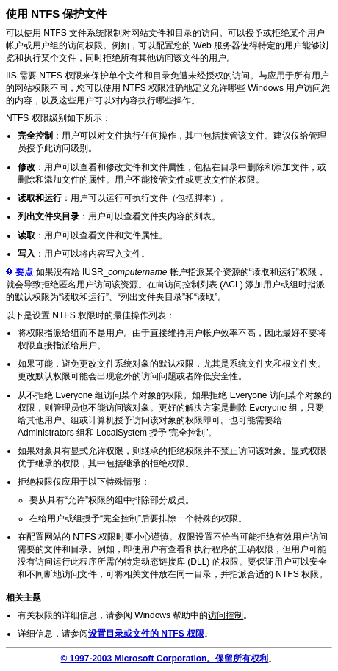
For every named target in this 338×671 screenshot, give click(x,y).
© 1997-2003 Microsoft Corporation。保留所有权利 (165, 658)
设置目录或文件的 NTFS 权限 (146, 633)
